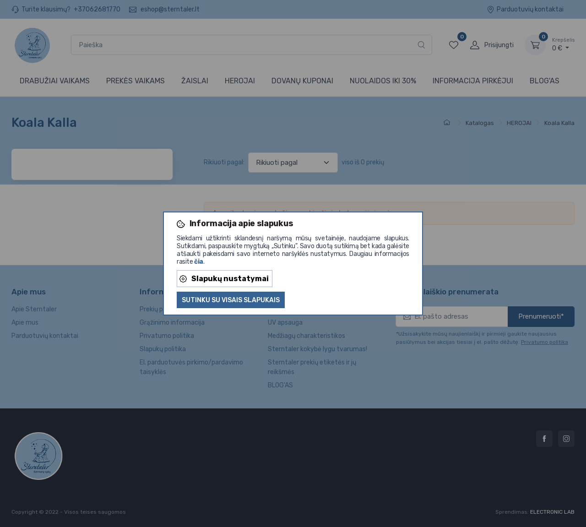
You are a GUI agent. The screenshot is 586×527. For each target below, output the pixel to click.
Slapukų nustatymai (224, 278)
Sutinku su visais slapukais (231, 300)
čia (198, 262)
